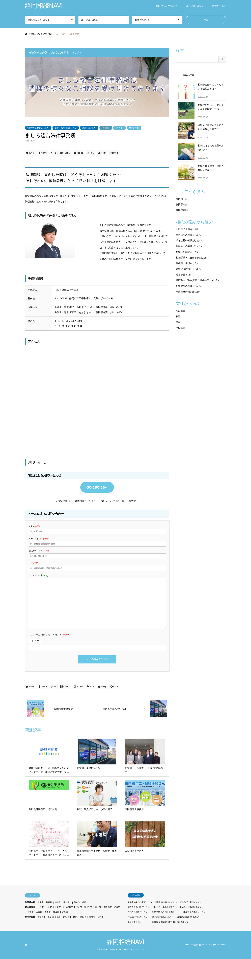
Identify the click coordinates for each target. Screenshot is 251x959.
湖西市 (75, 917)
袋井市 (101, 917)
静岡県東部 (182, 204)
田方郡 (39, 912)
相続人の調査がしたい (187, 252)
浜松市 (66, 917)
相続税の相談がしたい (187, 263)
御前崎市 (42, 917)
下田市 (49, 907)
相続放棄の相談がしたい (189, 286)
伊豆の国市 (68, 907)
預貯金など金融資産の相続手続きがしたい (198, 280)
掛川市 (51, 917)
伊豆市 (79, 907)
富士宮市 (88, 907)
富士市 (98, 907)
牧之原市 (67, 902)
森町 (59, 917)
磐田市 (83, 917)
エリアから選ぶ (194, 5)
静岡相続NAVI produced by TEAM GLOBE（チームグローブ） (125, 949)
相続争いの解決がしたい (38, 128)
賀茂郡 (56, 912)
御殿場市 (108, 907)
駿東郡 (65, 912)
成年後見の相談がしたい (189, 240)
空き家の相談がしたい (162, 917)
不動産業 (180, 327)
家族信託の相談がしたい (189, 235)
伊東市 (58, 907)
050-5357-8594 (97, 487)
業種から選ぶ (219, 5)
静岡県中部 (134, 128)
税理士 (179, 316)
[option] (97, 87)
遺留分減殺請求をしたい (66, 128)
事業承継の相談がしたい (189, 291)
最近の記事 (188, 75)
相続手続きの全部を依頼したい (192, 257)
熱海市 (30, 912)
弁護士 (106, 128)
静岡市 (120, 128)
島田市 (41, 902)
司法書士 (180, 310)
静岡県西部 (182, 210)
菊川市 (92, 917)
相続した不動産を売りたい (165, 907)
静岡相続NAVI (125, 942)
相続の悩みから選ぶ (166, 5)
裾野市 (48, 912)
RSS (26, 945)
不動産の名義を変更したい (190, 229)
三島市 (41, 907)
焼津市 (58, 902)
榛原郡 (49, 902)
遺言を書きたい (89, 128)
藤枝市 (77, 902)
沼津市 (117, 907)
